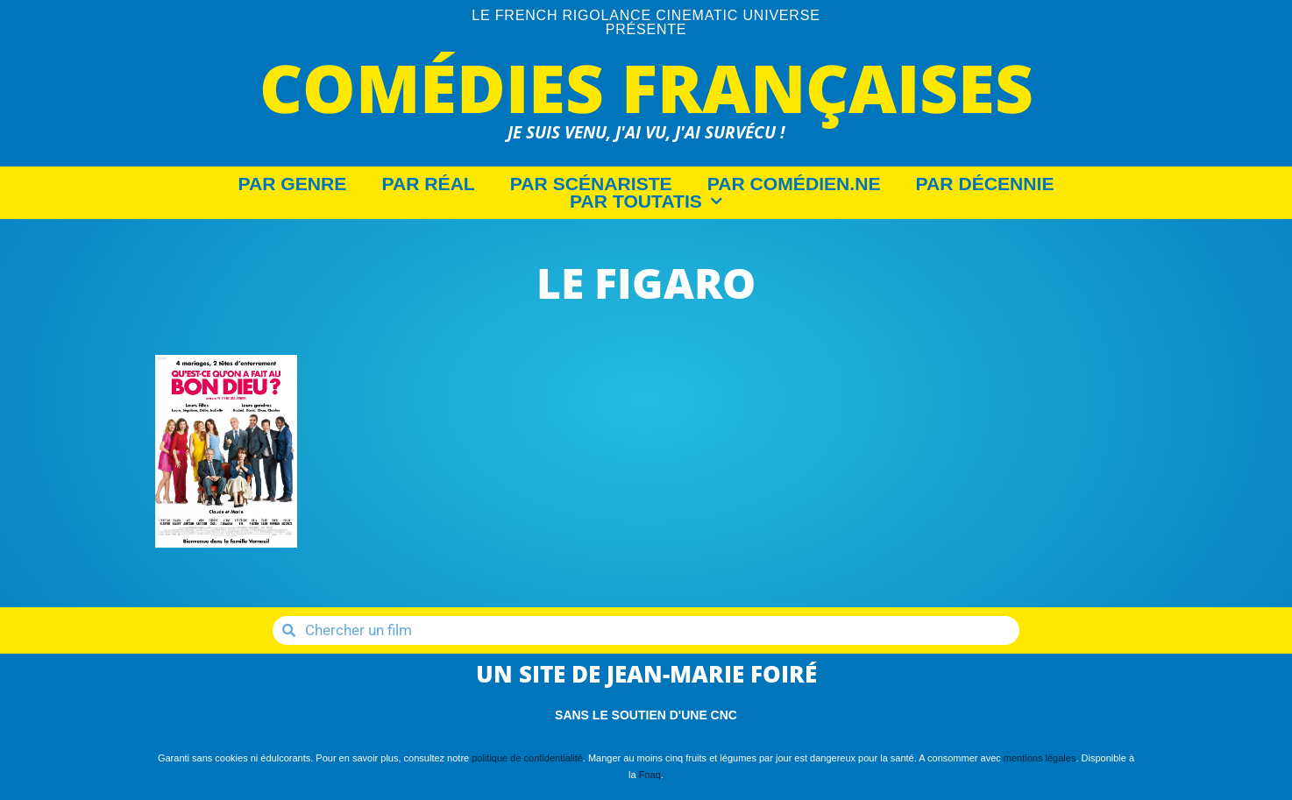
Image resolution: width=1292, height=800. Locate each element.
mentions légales (1040, 758)
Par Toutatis (646, 201)
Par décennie (985, 184)
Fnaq (650, 774)
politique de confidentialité (527, 758)
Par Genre (292, 184)
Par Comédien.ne (794, 184)
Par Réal (427, 184)
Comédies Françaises (646, 87)
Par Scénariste (591, 184)
